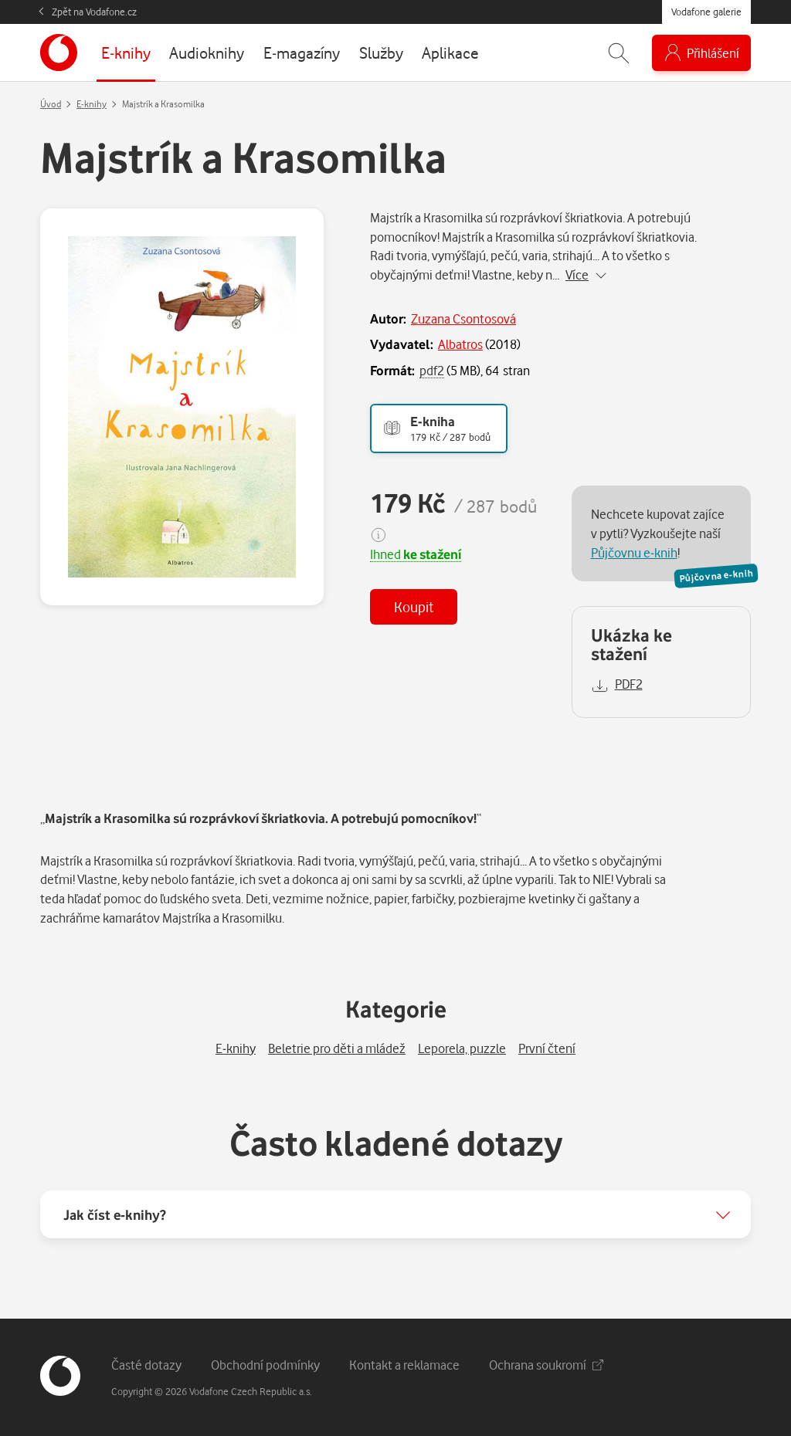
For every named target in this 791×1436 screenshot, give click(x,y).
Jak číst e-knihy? (114, 1214)
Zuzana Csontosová (463, 318)
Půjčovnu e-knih (634, 552)
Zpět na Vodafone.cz (94, 11)
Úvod (50, 104)
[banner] (58, 52)
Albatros (460, 344)
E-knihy (91, 104)
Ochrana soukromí (546, 1364)
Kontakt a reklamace (404, 1364)
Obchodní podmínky (265, 1364)
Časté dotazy (146, 1364)
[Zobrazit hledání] (618, 53)
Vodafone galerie (706, 11)
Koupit (413, 606)
